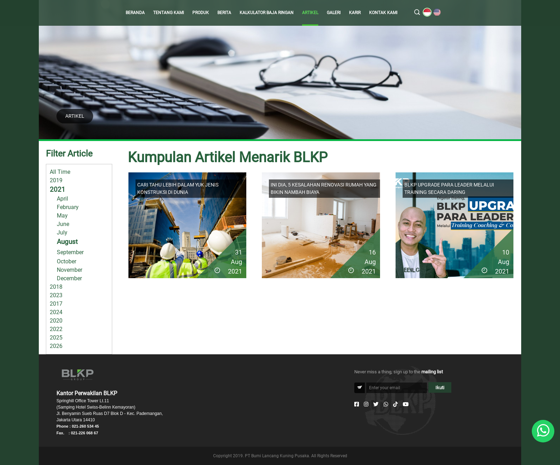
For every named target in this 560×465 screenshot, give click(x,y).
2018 (56, 286)
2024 (56, 312)
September (70, 252)
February (68, 207)
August (67, 242)
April (62, 198)
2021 (57, 189)
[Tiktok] (395, 404)
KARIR (355, 12)
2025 (56, 337)
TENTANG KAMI (168, 12)
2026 (56, 346)
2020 (56, 320)
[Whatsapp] (386, 404)
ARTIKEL (310, 12)
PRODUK (200, 12)
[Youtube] (406, 404)
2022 (56, 329)
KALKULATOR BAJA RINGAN (267, 12)
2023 (56, 295)
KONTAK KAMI (383, 12)
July (62, 232)
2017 (56, 303)
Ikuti (439, 387)
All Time (60, 172)
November (69, 270)
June (63, 224)
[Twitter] (376, 404)
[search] (417, 12)
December (69, 278)
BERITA (224, 12)
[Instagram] (366, 404)
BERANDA (135, 12)
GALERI (334, 12)
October (66, 261)
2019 (56, 180)
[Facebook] (356, 404)
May (62, 215)
